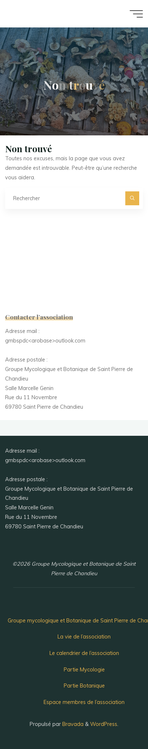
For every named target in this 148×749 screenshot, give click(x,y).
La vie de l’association (84, 636)
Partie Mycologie (84, 669)
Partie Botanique (84, 685)
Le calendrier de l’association (84, 653)
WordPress (103, 724)
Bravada (72, 724)
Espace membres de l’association (84, 702)
